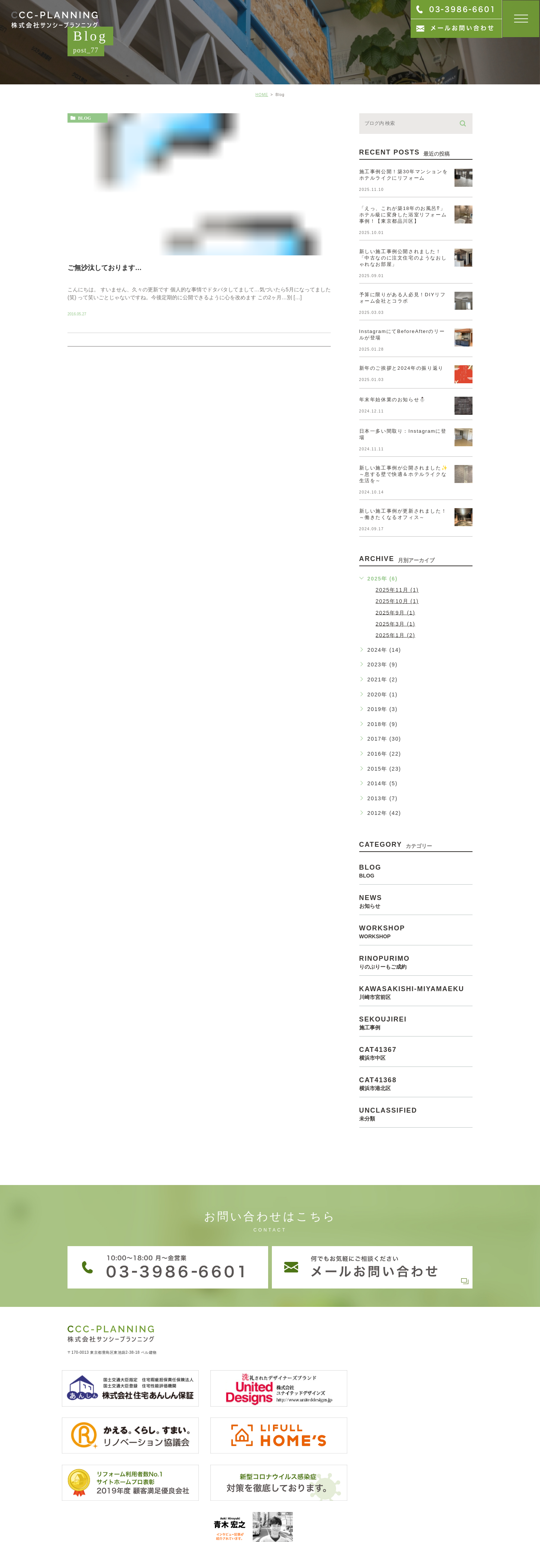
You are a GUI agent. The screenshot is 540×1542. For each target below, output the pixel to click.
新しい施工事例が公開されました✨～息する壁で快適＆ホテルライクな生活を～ (403, 474)
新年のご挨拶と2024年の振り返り (401, 368)
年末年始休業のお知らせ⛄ (392, 399)
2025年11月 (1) (397, 590)
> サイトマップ (83, 1517)
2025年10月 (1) (397, 601)
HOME (261, 95)
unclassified (415, 1114)
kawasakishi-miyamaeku (415, 992)
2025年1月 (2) (396, 635)
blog (84, 118)
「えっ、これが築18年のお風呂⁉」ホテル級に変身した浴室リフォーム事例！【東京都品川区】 (403, 215)
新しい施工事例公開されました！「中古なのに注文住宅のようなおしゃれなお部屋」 (403, 258)
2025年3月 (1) (396, 624)
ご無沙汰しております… (105, 268)
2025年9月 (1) (396, 612)
